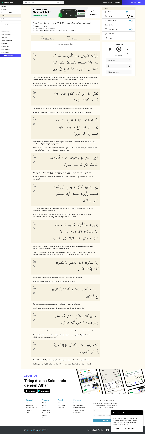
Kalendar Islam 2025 (6, 12)
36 (108, 66)
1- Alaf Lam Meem (47, 39)
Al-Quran (3, 16)
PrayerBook (4, 43)
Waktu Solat (4, 9)
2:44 (34, 316)
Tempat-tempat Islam (6, 40)
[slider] (127, 12)
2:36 (34, 55)
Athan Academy (62, 405)
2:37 (34, 93)
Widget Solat (61, 407)
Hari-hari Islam (46, 410)
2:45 (34, 344)
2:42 (34, 262)
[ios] (30, 391)
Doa (2, 22)
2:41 (34, 224)
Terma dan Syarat (32, 431)
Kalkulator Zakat (5, 46)
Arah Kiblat (4, 28)
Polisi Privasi (42, 431)
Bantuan (109, 34)
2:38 (34, 120)
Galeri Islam (4, 37)
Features (45, 400)
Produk (60, 400)
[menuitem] (107, 2)
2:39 (34, 157)
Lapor (108, 38)
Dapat (117, 428)
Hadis (2, 19)
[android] (43, 391)
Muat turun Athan (7, 55)
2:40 (34, 186)
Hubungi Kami (5, 52)
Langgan (105, 420)
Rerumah (3, 6)
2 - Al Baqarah (111, 60)
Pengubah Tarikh (5, 31)
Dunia (27, 412)
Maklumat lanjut (129, 428)
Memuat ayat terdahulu (65, 44)
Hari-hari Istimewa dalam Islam (9, 25)
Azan (59, 402)
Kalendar (44, 403)
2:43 (34, 289)
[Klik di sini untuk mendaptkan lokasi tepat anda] (58, 3)
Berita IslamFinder (5, 49)
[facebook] (107, 431)
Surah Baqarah (50, 28)
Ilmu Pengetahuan (6, 34)
